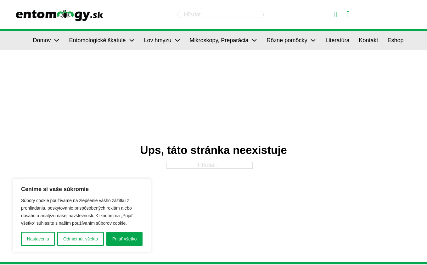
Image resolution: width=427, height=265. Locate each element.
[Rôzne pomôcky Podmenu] (313, 40)
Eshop (396, 40)
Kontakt (368, 40)
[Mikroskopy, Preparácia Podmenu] (254, 40)
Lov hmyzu (157, 40)
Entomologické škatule (97, 40)
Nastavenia (38, 238)
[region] (82, 215)
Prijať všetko (124, 238)
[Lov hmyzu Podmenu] (177, 40)
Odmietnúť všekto (80, 238)
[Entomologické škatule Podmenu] (132, 40)
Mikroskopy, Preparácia (219, 40)
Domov (42, 40)
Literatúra (337, 40)
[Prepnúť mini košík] (348, 14)
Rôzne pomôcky (287, 40)
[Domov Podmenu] (56, 40)
